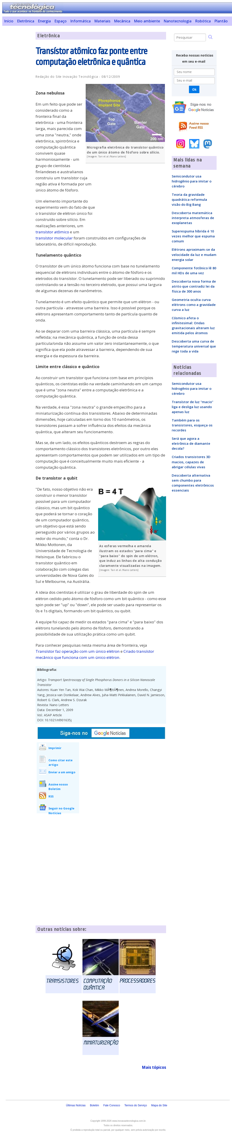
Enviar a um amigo (61, 772)
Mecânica (122, 21)
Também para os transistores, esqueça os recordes (192, 425)
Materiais (102, 21)
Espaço (60, 21)
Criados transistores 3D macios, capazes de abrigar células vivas (191, 461)
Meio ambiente (147, 21)
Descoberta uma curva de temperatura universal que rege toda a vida (194, 346)
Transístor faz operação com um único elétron (78, 651)
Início (8, 21)
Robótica (203, 21)
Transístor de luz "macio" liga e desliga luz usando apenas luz (192, 407)
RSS (50, 796)
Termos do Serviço (135, 1105)
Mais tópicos (154, 1067)
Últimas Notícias (76, 1105)
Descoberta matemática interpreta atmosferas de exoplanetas (193, 217)
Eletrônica (25, 21)
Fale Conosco (111, 1105)
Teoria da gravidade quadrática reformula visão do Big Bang (189, 199)
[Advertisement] (17, 100)
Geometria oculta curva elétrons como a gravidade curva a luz (194, 304)
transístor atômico (52, 231)
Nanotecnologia (177, 21)
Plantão (221, 21)
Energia (44, 21)
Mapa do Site (159, 1105)
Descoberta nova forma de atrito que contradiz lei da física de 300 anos (194, 286)
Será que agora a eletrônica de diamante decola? (191, 443)
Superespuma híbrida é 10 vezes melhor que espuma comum (193, 236)
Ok (194, 89)
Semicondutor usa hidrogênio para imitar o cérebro (191, 181)
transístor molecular (54, 238)
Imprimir (54, 748)
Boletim (94, 1105)
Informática (80, 21)
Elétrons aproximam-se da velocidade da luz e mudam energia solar (194, 254)
